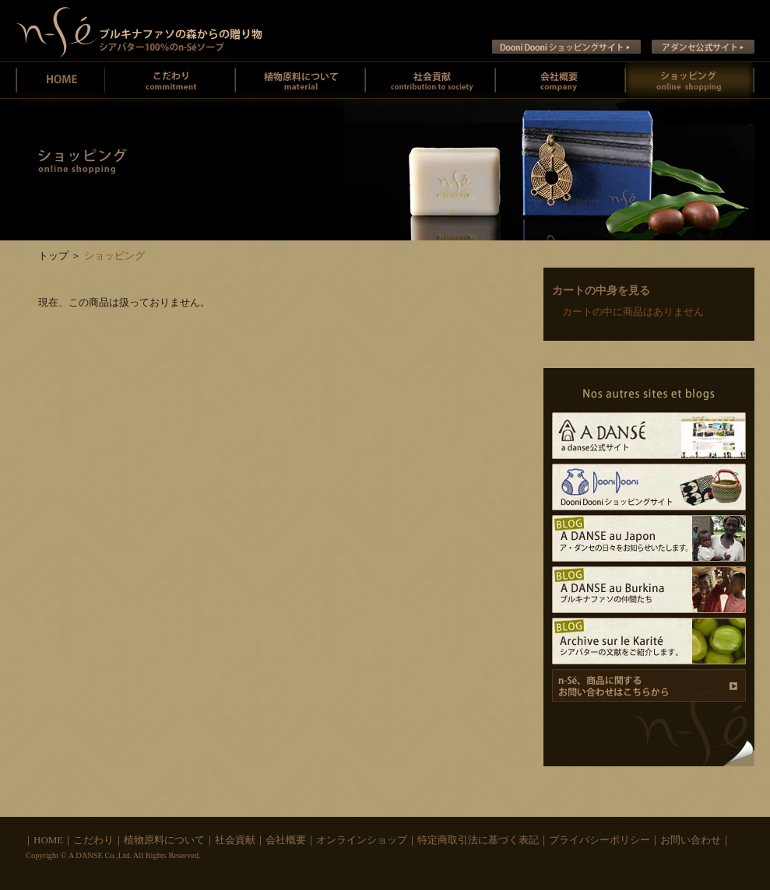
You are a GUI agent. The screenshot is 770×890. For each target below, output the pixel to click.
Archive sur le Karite (649, 641)
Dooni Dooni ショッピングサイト (566, 47)
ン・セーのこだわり (170, 80)
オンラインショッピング (689, 80)
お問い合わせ (690, 840)
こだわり (93, 840)
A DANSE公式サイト (649, 435)
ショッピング (114, 255)
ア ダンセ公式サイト (703, 47)
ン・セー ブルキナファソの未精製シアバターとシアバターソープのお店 (139, 30)
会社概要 (560, 80)
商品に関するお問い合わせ (649, 685)
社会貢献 (430, 80)
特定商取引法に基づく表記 (478, 840)
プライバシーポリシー (599, 840)
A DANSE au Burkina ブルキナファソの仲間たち (649, 589)
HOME (48, 840)
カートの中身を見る (601, 290)
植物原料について (300, 80)
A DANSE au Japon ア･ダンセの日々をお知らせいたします (649, 538)
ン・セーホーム (60, 80)
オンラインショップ (361, 840)
